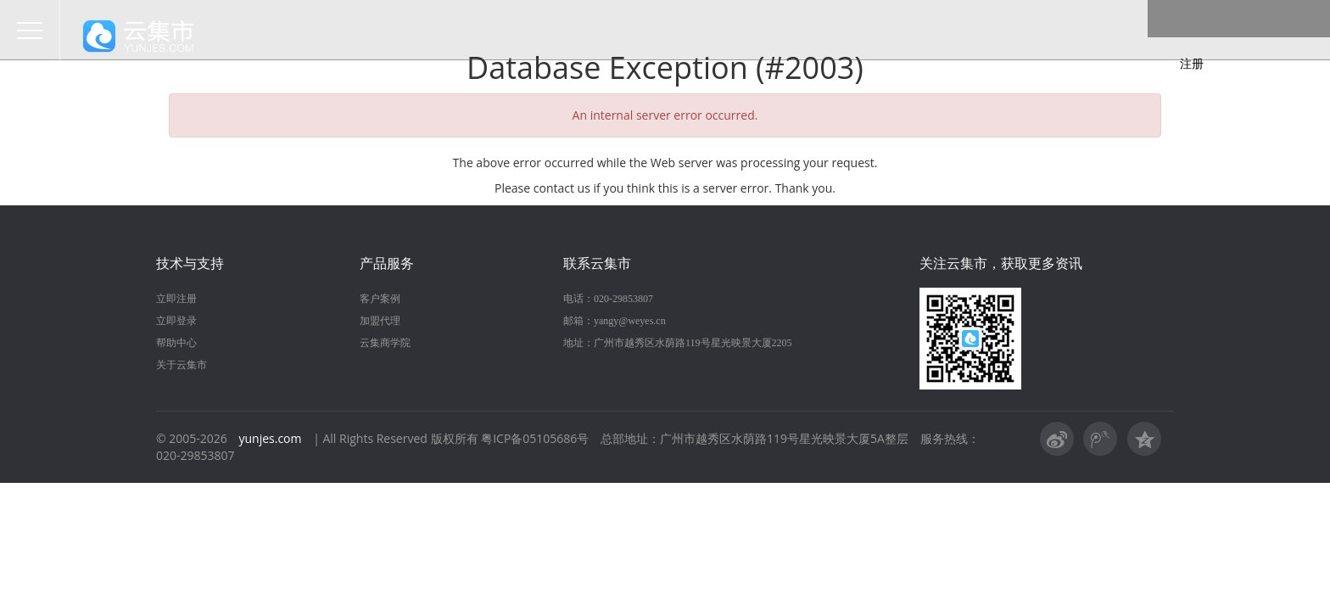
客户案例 (380, 299)
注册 (1250, 37)
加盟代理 (380, 321)
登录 (1167, 37)
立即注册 (176, 299)
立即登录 (176, 321)
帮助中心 (176, 343)
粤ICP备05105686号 (535, 438)
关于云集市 (181, 365)
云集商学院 (385, 343)
